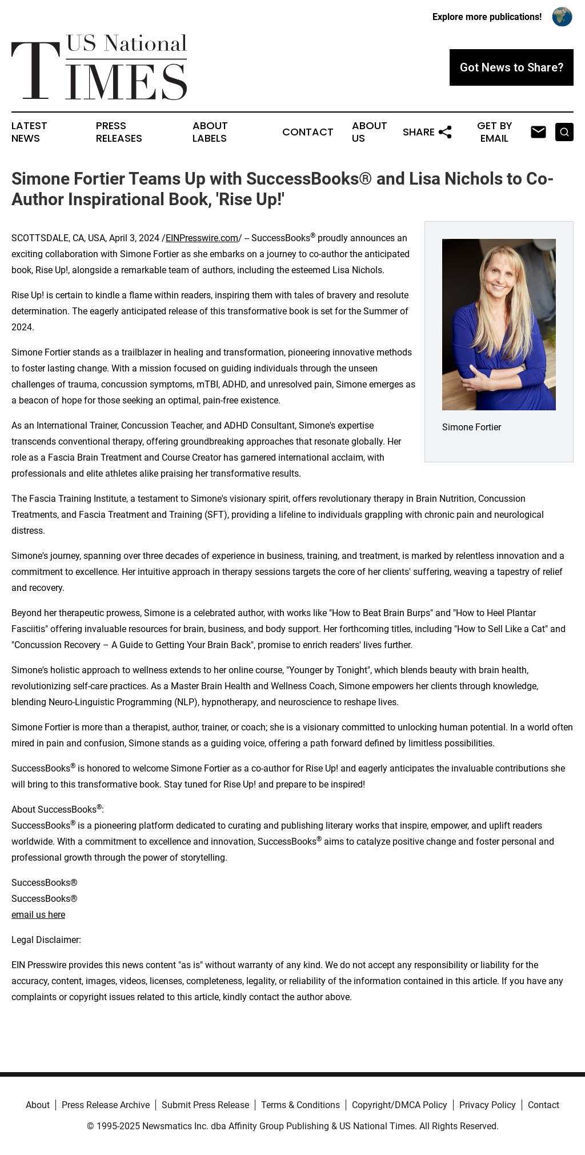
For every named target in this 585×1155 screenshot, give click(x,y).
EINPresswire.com (202, 238)
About (38, 1105)
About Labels (210, 132)
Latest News (29, 132)
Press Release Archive (106, 1105)
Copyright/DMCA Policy (399, 1105)
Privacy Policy (487, 1105)
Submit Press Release (205, 1105)
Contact (308, 132)
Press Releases (119, 132)
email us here (38, 914)
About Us (369, 132)
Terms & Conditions (300, 1105)
